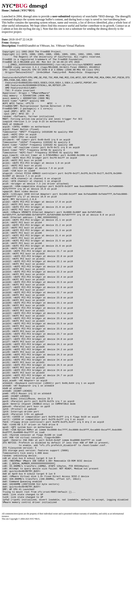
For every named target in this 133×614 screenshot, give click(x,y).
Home (5, 10)
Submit (15, 10)
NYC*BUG (28, 10)
